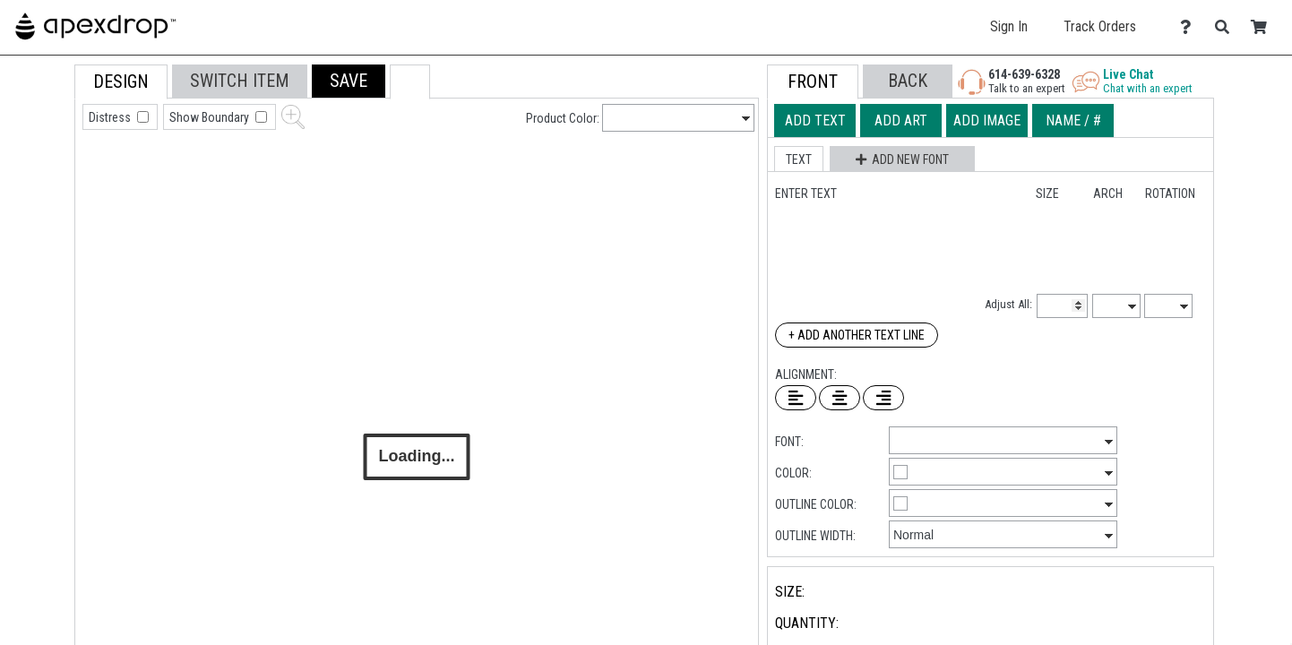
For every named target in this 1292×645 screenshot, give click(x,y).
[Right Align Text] (883, 397)
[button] (348, 81)
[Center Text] (839, 397)
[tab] (34, 179)
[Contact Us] (1190, 27)
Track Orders (1100, 26)
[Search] (1227, 27)
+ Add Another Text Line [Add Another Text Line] (856, 335)
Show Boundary (210, 117)
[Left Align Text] (795, 397)
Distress (111, 117)
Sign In (1009, 26)
